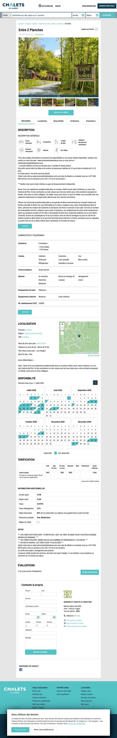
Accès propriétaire (63, 694)
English (34, 707)
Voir (38, 522)
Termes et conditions (39, 697)
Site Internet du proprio (74, 620)
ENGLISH (58, 6)
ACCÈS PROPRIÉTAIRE (89, 6)
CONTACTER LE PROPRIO (61, 112)
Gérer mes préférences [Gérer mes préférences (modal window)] (44, 730)
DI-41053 (68, 23)
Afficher (76, 615)
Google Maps (93, 355)
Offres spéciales (86, 701)
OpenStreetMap (87, 353)
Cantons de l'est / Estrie (33, 333)
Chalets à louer (86, 691)
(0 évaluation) (38, 34)
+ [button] (62, 324)
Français (41, 707)
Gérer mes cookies (38, 704)
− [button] (62, 328)
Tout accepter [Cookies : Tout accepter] (20, 730)
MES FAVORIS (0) (47, 6)
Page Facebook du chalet (74, 623)
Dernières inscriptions (88, 697)
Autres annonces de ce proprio (76, 626)
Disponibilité (58, 121)
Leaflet (78, 353)
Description (26, 120)
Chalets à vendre (86, 694)
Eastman (26, 337)
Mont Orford (41, 343)
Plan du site (36, 691)
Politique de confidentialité (41, 701)
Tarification (74, 121)
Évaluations (91, 121)
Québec (29, 329)
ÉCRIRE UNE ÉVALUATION (89, 572)
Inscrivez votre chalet (64, 691)
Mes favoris (85, 704)
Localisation (42, 121)
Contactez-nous (37, 694)
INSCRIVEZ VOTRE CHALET (107, 6)
